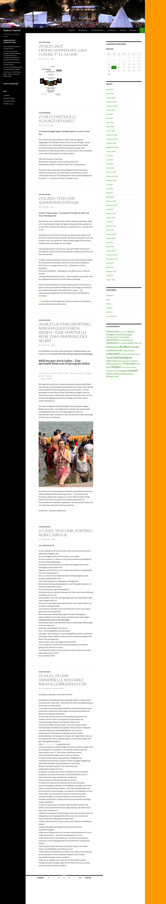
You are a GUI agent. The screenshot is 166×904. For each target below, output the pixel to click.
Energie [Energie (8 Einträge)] (110, 334)
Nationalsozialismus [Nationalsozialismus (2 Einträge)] (124, 361)
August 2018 (110, 251)
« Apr (109, 74)
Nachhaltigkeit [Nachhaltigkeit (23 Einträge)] (122, 357)
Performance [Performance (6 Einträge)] (112, 363)
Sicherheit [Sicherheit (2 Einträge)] (109, 371)
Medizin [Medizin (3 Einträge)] (133, 354)
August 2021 (110, 218)
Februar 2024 (111, 172)
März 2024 (110, 168)
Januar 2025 (110, 131)
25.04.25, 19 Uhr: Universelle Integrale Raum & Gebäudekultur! (63, 679)
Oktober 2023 (111, 180)
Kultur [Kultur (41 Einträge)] (125, 347)
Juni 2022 (109, 209)
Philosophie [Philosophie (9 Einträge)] (129, 363)
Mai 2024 (109, 164)
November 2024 (112, 139)
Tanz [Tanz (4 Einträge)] (115, 371)
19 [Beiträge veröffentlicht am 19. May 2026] (114, 67)
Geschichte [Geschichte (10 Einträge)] (112, 339)
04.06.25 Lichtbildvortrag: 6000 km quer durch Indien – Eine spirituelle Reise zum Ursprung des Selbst (65, 332)
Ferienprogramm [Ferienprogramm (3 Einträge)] (112, 337)
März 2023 (110, 197)
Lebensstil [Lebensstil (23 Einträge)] (113, 353)
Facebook (123, 30)
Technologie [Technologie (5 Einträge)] (122, 371)
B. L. (54, 59)
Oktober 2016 (111, 271)
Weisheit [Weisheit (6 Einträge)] (110, 373)
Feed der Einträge (8, 98)
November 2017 (112, 259)
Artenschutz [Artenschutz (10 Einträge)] (112, 331)
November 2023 (112, 176)
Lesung (108, 304)
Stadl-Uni (109, 312)
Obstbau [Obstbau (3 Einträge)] (135, 361)
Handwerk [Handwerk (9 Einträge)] (111, 342)
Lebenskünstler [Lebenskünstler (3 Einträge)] (128, 350)
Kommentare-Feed (9, 101)
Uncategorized (44, 42)
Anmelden (6, 95)
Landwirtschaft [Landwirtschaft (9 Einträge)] (114, 350)
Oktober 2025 (111, 102)
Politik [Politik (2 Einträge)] (138, 364)
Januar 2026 (110, 98)
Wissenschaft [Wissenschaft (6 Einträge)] (112, 376)
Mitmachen (111, 30)
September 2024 (112, 147)
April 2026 (110, 93)
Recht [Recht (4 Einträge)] (108, 367)
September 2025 (112, 106)
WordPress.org (8, 104)
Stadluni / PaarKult (12, 30)
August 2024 (110, 151)
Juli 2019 (109, 242)
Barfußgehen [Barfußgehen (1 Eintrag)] (123, 332)
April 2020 (110, 230)
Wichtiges (133, 30)
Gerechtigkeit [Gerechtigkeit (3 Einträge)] (124, 337)
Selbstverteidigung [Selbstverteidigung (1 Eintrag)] (131, 367)
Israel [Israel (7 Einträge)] (130, 343)
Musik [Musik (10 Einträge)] (109, 357)
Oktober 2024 (111, 143)
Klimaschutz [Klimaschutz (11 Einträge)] (113, 346)
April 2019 (110, 247)
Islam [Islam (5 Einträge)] (125, 343)
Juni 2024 (109, 160)
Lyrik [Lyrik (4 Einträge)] (122, 354)
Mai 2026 (109, 89)
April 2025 (110, 122)
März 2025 (110, 127)
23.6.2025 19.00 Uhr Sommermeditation (58, 200)
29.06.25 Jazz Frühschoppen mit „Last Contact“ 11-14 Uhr (63, 50)
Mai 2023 (109, 193)
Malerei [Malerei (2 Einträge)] (126, 354)
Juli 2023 (109, 184)
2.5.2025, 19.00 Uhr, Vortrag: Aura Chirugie (66, 532)
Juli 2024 (109, 156)
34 (80, 878)
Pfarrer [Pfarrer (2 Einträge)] (120, 364)
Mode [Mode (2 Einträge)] (138, 354)
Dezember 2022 (112, 205)
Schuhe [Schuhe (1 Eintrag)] (123, 367)
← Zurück (39, 878)
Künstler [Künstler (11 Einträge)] (135, 346)
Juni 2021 (109, 222)
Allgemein (110, 295)
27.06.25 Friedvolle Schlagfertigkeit (57, 118)
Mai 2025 (109, 118)
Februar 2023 (111, 201)
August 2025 (110, 110)
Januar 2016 (110, 280)
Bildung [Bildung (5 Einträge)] (130, 331)
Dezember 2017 (112, 255)
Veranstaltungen (97, 30)
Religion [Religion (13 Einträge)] (116, 366)
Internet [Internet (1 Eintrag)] (120, 343)
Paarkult (109, 308)
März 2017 (110, 267)
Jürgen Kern (59, 688)
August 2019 (110, 238)
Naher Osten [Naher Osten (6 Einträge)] (112, 360)
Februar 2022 (111, 213)
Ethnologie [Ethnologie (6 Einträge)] (127, 334)
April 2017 (110, 263)
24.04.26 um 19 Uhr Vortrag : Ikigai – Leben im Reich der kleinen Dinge (12, 74)
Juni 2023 (109, 189)
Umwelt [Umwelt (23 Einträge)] (132, 370)
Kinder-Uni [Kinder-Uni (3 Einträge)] (137, 343)
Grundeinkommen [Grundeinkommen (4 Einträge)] (125, 340)
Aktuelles (71, 30)
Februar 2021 (111, 226)
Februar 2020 (111, 234)
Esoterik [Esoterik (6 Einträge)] (118, 334)
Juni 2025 (109, 114)
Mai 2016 (109, 276)
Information (82, 30)
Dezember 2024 (112, 135)
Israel (108, 300)
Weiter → (89, 878)
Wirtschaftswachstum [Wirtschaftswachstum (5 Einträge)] (124, 374)
